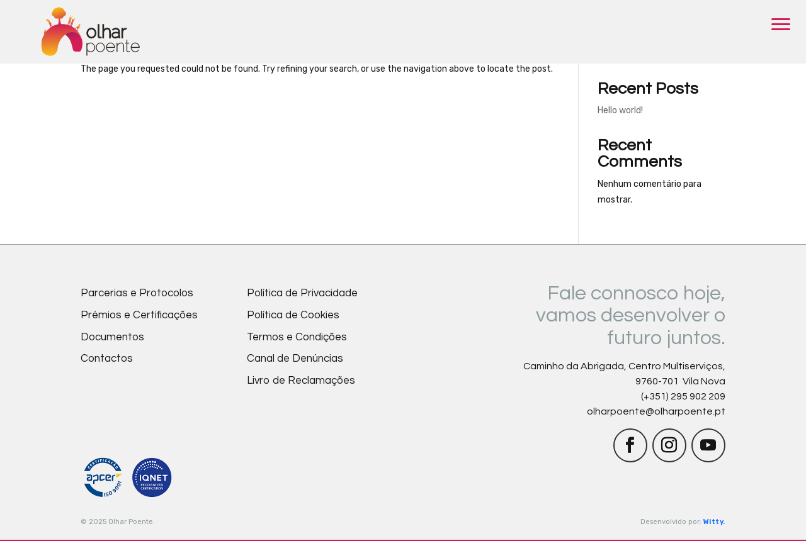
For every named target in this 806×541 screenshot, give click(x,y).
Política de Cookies (293, 315)
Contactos (107, 358)
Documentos (112, 337)
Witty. (714, 522)
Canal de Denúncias (295, 358)
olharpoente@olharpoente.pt (656, 411)
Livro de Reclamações (301, 380)
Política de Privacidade (302, 293)
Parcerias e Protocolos (137, 293)
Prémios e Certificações (139, 315)
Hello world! (620, 110)
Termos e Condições (297, 337)
